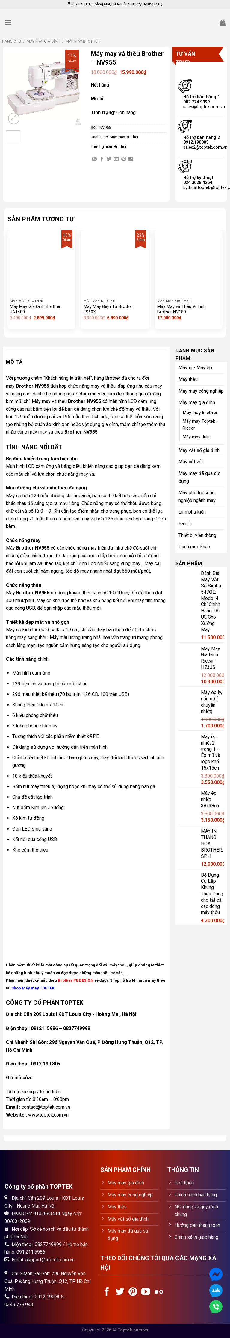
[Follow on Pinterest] (132, 1292)
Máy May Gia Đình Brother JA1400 (35, 309)
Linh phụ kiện (192, 512)
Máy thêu (188, 379)
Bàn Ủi (185, 523)
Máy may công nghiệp (201, 391)
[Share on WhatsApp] (94, 159)
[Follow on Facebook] (106, 1292)
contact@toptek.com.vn (46, 1107)
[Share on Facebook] (101, 159)
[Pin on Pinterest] (123, 159)
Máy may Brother (83, 41)
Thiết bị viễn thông (197, 535)
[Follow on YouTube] (145, 1292)
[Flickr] (159, 1292)
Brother (120, 146)
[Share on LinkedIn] (130, 159)
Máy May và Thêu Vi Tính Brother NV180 (181, 309)
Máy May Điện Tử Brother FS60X (108, 309)
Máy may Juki (196, 437)
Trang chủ (10, 41)
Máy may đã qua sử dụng (199, 477)
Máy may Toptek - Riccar (200, 425)
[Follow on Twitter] (120, 1292)
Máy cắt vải (190, 462)
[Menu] (8, 22)
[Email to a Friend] (116, 159)
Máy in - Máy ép (195, 367)
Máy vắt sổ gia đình (199, 450)
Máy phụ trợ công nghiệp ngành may (197, 496)
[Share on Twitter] (109, 159)
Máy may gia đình (43, 41)
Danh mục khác (194, 547)
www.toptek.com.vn (48, 1115)
